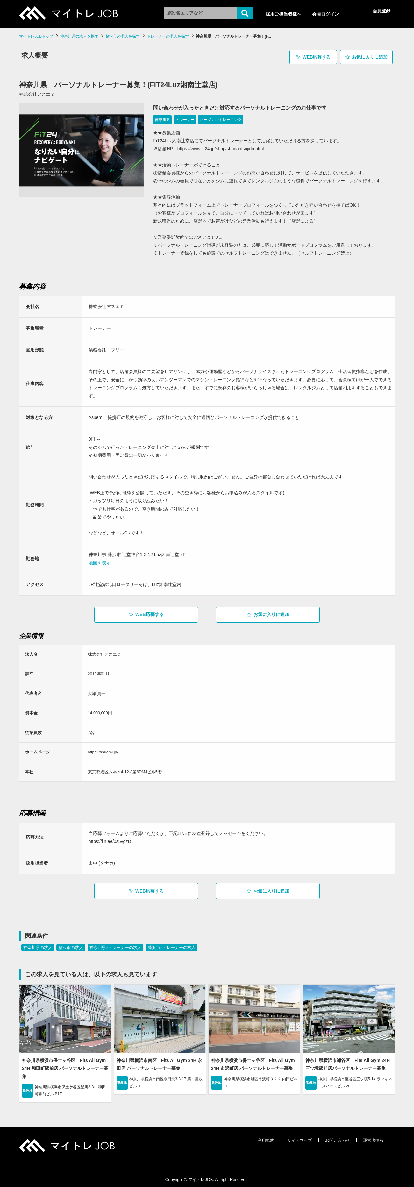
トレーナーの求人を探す (168, 36)
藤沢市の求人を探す (122, 36)
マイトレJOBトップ (36, 36)
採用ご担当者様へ (283, 14)
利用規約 (266, 1138)
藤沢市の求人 (70, 945)
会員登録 (381, 10)
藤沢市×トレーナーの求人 (172, 945)
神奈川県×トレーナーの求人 (115, 945)
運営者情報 (373, 1138)
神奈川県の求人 (37, 945)
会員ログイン (325, 14)
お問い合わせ (337, 1138)
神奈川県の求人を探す (79, 36)
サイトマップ (299, 1138)
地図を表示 (100, 560)
